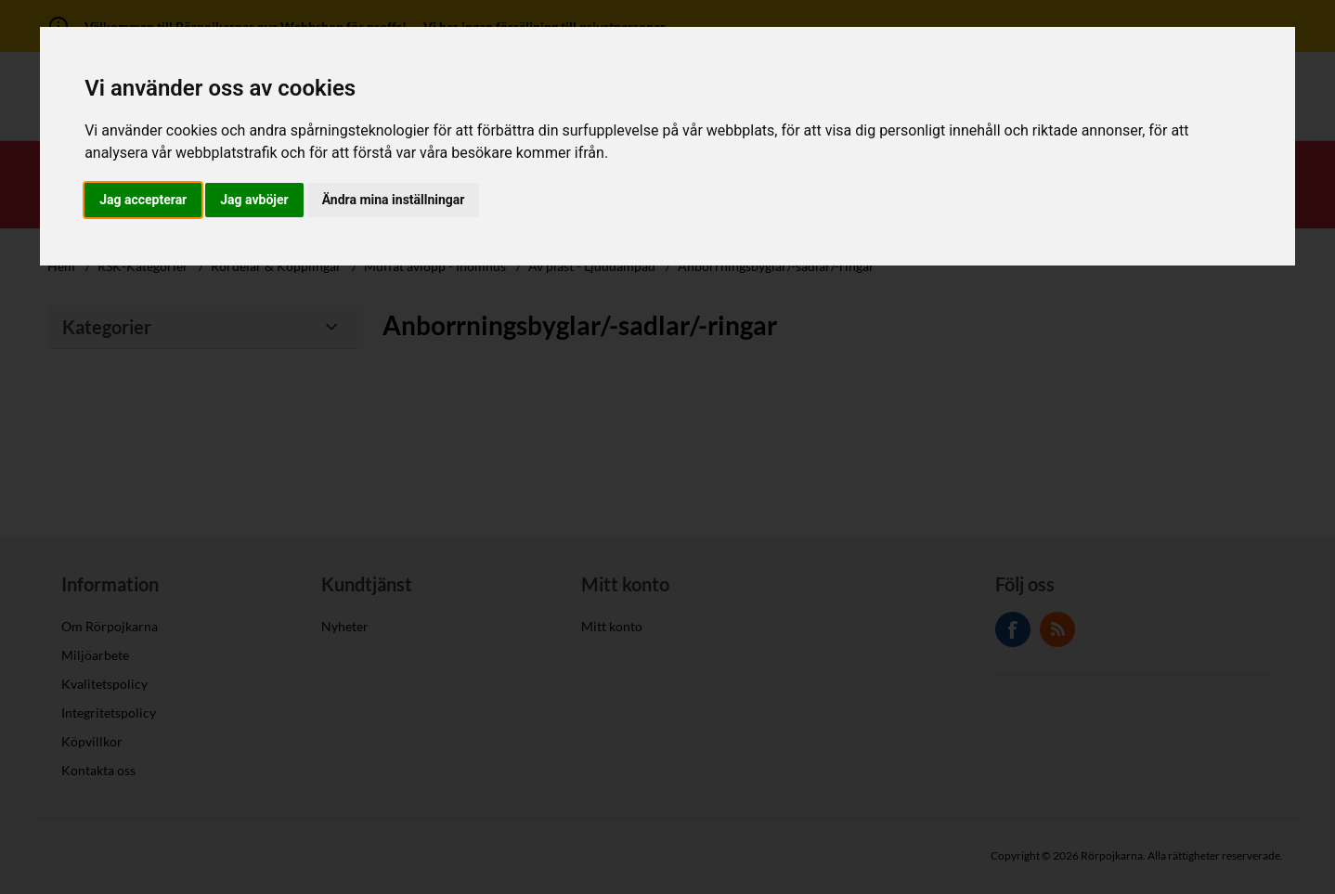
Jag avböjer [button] (254, 199)
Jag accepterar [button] (143, 199)
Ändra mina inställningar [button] (393, 199)
